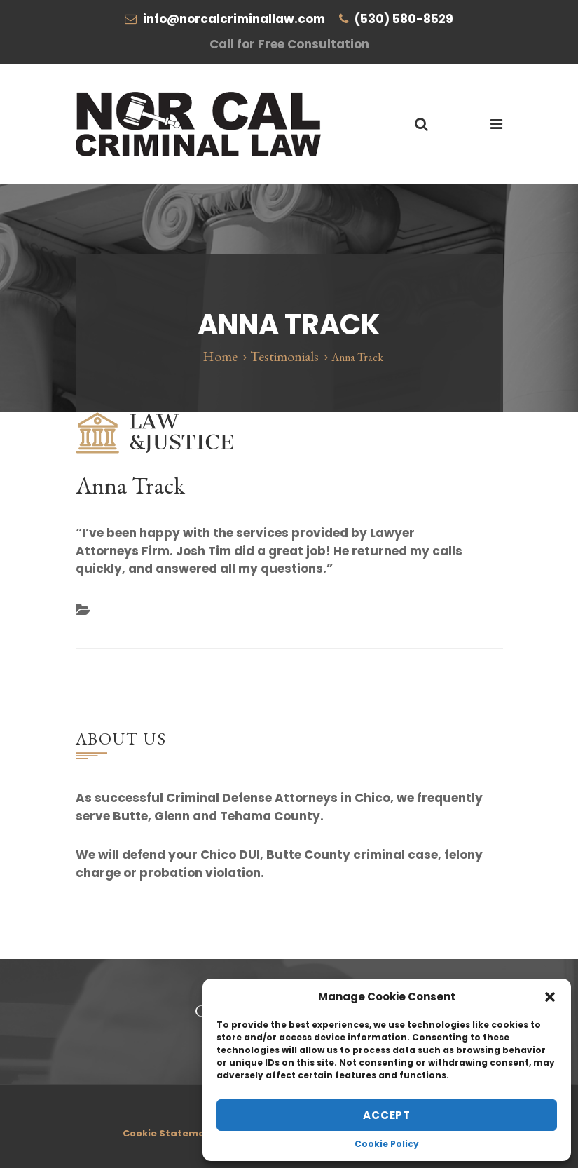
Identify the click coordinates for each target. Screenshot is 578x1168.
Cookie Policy (387, 1144)
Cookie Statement (169, 1133)
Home (220, 356)
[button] (550, 997)
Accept (387, 1115)
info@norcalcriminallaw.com (234, 19)
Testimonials (284, 356)
